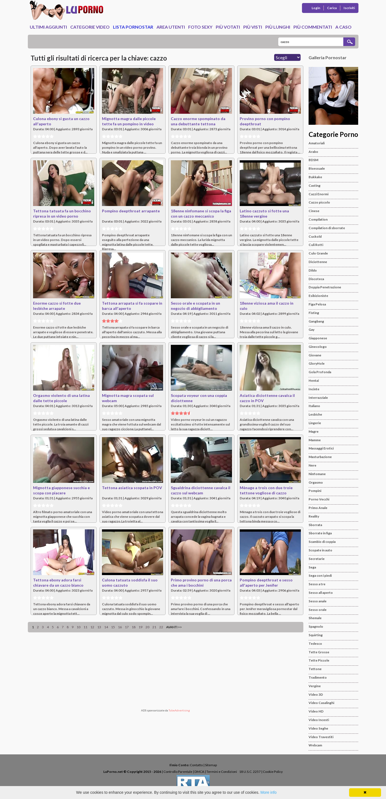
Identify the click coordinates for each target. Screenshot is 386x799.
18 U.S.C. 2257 (250, 772)
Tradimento (318, 677)
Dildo (313, 270)
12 (92, 627)
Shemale (315, 618)
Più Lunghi (277, 26)
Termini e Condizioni (221, 772)
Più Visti (252, 26)
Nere (312, 465)
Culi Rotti (316, 245)
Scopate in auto (320, 550)
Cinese (314, 211)
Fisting (314, 313)
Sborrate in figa (320, 533)
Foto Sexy (200, 26)
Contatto (196, 765)
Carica (332, 8)
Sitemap (211, 765)
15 (113, 627)
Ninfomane (317, 474)
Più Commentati (312, 26)
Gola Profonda (320, 372)
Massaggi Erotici (321, 448)
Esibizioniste (318, 296)
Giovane (315, 355)
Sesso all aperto (321, 593)
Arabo (313, 152)
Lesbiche (315, 414)
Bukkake (315, 177)
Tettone (315, 669)
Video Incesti (319, 720)
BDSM (313, 160)
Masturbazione (320, 457)
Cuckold (315, 236)
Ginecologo (318, 347)
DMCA (199, 772)
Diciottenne (318, 262)
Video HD (316, 711)
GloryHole (317, 363)
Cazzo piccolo (319, 202)
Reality (314, 516)
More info (268, 792)
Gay (311, 329)
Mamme (315, 440)
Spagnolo (316, 626)
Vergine (315, 686)
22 (161, 627)
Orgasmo (316, 482)
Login (316, 8)
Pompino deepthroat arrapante (131, 210)
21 (154, 627)
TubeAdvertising (179, 710)
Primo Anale (318, 508)
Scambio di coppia (322, 542)
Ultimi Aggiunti (48, 26)
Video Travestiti (321, 737)
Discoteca (316, 279)
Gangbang (316, 321)
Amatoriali (317, 143)
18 (134, 627)
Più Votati (228, 26)
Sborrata (315, 525)
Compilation (318, 219)
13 (99, 627)
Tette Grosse (319, 652)
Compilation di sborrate (327, 228)
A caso (343, 26)
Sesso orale (317, 610)
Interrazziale (318, 398)
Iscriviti (349, 8)
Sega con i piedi (320, 575)
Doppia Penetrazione (325, 287)
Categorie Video (90, 26)
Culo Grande (318, 253)
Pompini (315, 491)
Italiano (314, 406)
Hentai (314, 380)
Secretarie (317, 559)
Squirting (316, 635)
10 (78, 627)
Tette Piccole (319, 660)
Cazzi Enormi (318, 194)
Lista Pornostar (133, 26)
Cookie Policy (273, 772)
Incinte (314, 389)
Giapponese (318, 338)
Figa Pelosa (317, 304)
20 (147, 627)
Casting (314, 185)
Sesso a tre (317, 584)
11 (85, 627)
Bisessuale (317, 168)
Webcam (315, 745)
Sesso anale (317, 601)
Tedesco (315, 643)
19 (140, 627)
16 (120, 627)
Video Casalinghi (321, 703)
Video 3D (316, 694)
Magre (313, 431)
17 (127, 627)
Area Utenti (170, 26)
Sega (312, 567)
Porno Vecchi (319, 499)
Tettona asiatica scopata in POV (132, 487)
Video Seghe (318, 728)
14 (106, 627)
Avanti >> (174, 627)
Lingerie (315, 423)
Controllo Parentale (177, 772)
